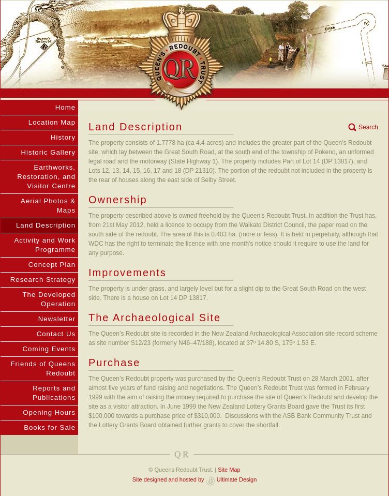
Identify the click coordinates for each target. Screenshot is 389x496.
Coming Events (49, 349)
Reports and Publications (54, 392)
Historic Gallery (48, 152)
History (63, 137)
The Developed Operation (49, 299)
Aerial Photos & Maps (48, 205)
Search (368, 127)
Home (65, 107)
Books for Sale (50, 427)
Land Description (46, 225)
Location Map (52, 122)
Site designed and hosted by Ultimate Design (194, 479)
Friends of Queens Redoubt (43, 368)
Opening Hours (49, 412)
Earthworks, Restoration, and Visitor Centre (46, 176)
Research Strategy (43, 279)
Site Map (229, 470)
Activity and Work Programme (45, 244)
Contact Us (56, 334)
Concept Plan (52, 264)
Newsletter (57, 319)
